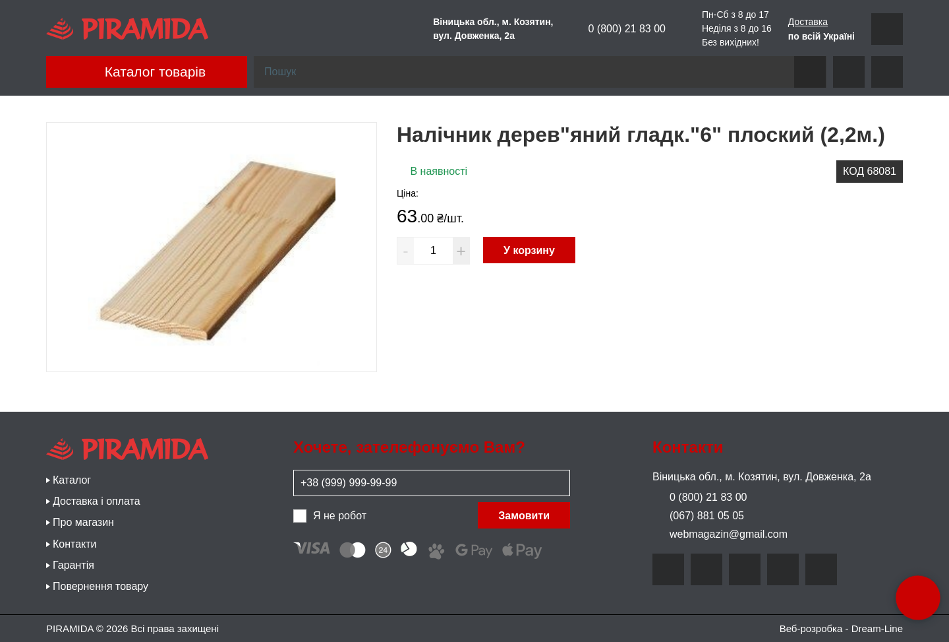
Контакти (75, 544)
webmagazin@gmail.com (720, 534)
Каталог (72, 480)
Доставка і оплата (96, 501)
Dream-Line (877, 628)
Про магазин (83, 522)
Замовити (524, 515)
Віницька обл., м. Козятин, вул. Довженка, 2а (761, 476)
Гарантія (73, 565)
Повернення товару (100, 586)
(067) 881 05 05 (698, 515)
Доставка (808, 21)
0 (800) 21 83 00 (618, 29)
